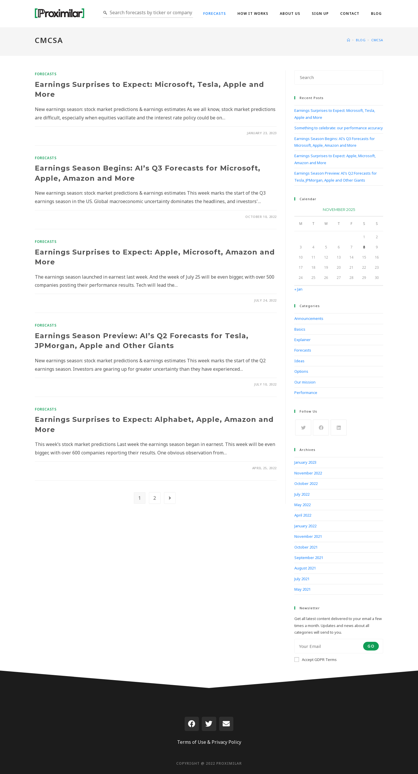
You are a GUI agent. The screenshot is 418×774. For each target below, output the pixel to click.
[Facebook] (321, 428)
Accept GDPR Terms (315, 659)
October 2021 (306, 547)
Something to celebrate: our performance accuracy (338, 127)
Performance (305, 392)
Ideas (299, 360)
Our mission (305, 382)
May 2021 (302, 589)
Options (301, 371)
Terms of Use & (193, 742)
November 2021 (308, 536)
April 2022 (302, 515)
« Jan (298, 289)
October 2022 (306, 483)
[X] (303, 428)
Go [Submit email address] (370, 646)
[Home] (348, 40)
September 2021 (308, 557)
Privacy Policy (226, 742)
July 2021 (301, 578)
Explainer (302, 339)
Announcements (308, 318)
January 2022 (305, 525)
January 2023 (305, 462)
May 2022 (302, 504)
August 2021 (305, 568)
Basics (299, 329)
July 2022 (301, 494)
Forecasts (45, 73)
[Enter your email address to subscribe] (338, 646)
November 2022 (308, 473)
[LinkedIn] (339, 428)
